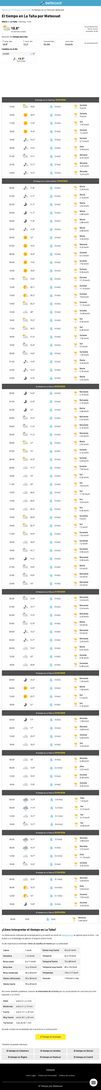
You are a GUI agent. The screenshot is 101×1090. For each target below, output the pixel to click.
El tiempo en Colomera (18, 1050)
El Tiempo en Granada (50, 1036)
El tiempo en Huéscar (50, 1057)
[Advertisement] (50, 80)
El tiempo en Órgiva (17, 1057)
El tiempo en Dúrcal (83, 1050)
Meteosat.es (67, 935)
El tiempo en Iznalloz (50, 1050)
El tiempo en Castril (83, 1057)
